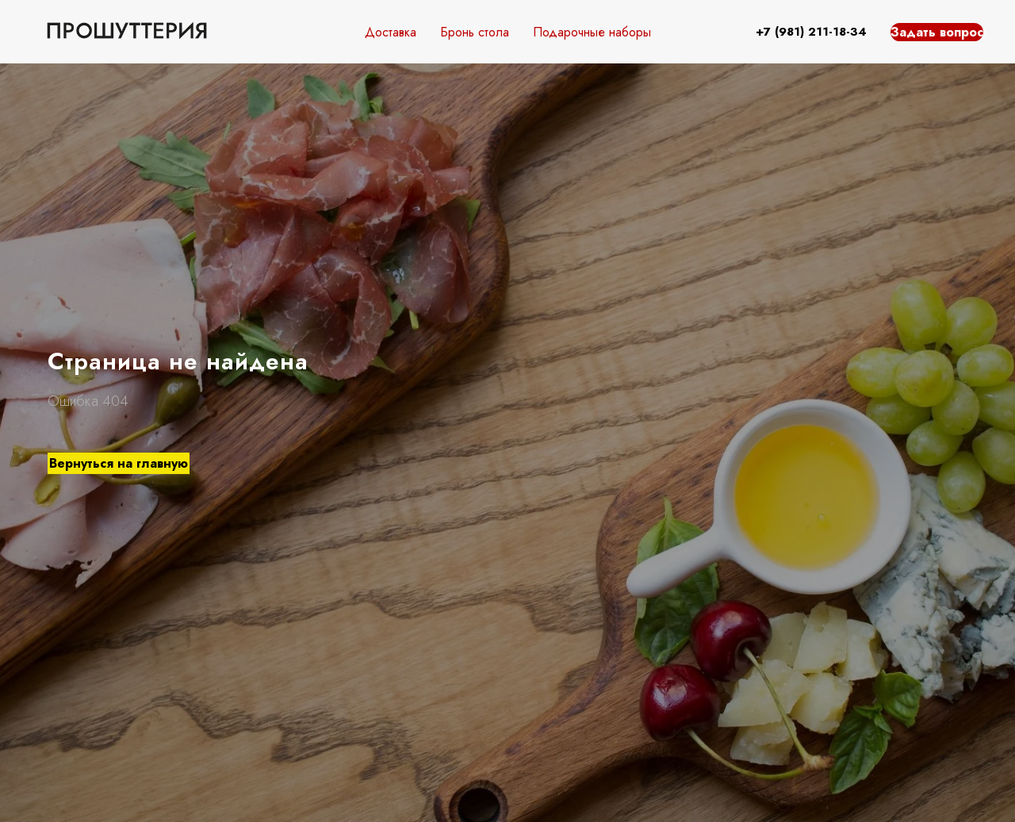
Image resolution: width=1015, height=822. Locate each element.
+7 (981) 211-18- (803, 31)
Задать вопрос (937, 32)
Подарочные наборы (592, 32)
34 (858, 31)
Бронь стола (474, 32)
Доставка (390, 32)
